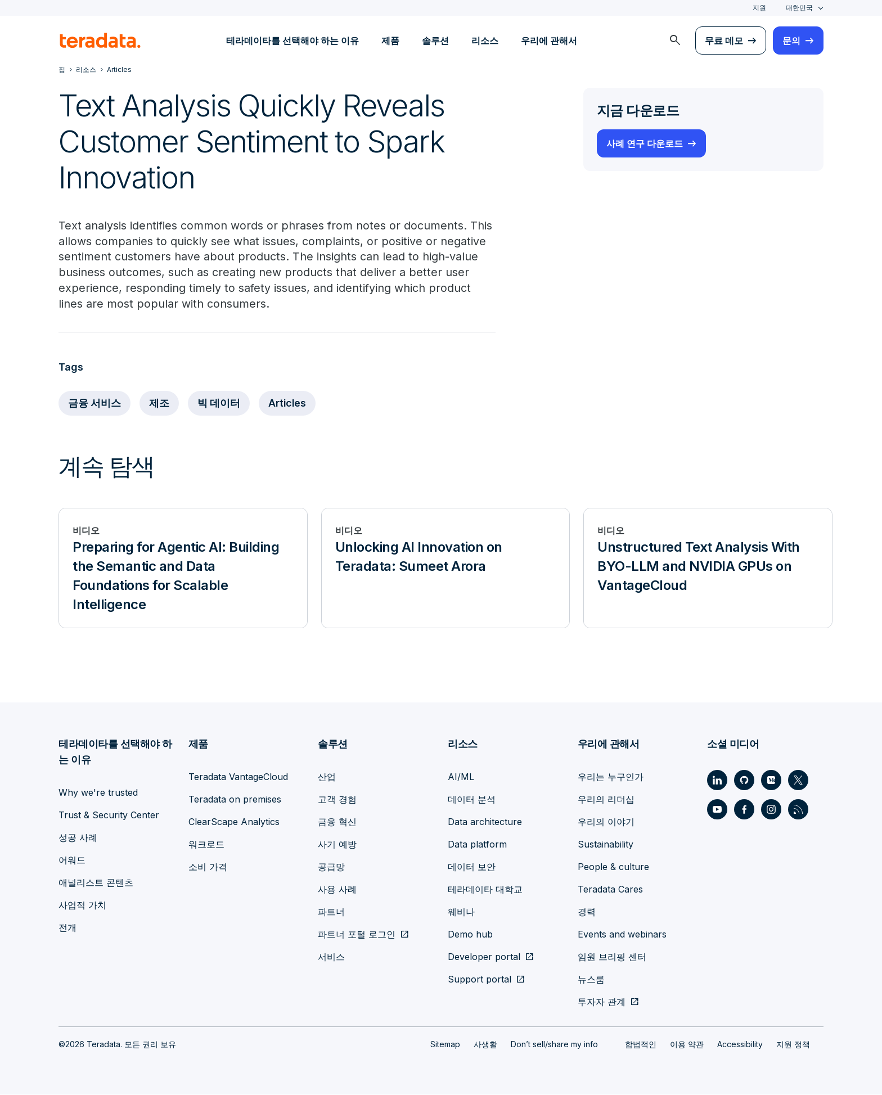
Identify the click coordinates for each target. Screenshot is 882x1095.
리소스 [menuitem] (484, 40)
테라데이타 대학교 (485, 889)
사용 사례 (337, 889)
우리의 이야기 (606, 822)
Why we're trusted (98, 793)
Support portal (479, 979)
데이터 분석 (472, 799)
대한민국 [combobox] (799, 7)
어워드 (72, 860)
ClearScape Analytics (234, 822)
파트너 (331, 912)
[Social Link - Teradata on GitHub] (744, 780)
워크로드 (206, 844)
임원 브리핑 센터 (612, 957)
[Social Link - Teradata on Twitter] (798, 780)
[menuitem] (675, 40)
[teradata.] (100, 40)
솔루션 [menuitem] (435, 40)
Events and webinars (622, 934)
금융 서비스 (95, 404)
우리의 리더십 (606, 799)
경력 (587, 912)
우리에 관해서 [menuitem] (549, 40)
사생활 (485, 1044)
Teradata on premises (234, 799)
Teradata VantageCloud (238, 777)
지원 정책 (793, 1044)
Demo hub (470, 934)
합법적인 (640, 1044)
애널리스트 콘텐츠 (95, 883)
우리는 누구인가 (611, 777)
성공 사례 (77, 838)
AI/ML (461, 777)
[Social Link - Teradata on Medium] (771, 780)
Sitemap (445, 1044)
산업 (327, 777)
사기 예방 (337, 844)
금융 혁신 (337, 822)
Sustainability (605, 844)
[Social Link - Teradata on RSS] (798, 810)
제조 (160, 404)
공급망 (331, 867)
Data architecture (485, 822)
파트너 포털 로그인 (356, 934)
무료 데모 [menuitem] (724, 40)
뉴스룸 (591, 979)
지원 (759, 7)
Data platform (477, 844)
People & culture (613, 867)
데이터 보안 (472, 867)
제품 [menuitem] (390, 40)
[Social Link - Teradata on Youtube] (717, 810)
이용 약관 (687, 1044)
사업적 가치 (82, 905)
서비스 (331, 957)
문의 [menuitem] (791, 40)
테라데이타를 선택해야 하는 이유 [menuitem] (292, 40)
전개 (67, 928)
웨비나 (461, 912)
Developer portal (484, 957)
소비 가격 (207, 867)
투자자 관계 (602, 1002)
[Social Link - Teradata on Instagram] (771, 810)
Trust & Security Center (108, 815)
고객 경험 (337, 799)
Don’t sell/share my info (554, 1044)
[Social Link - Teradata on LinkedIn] (717, 780)
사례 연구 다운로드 (644, 143)
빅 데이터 (219, 404)
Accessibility (740, 1044)
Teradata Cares (610, 889)
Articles (288, 404)
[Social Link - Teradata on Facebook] (744, 810)
